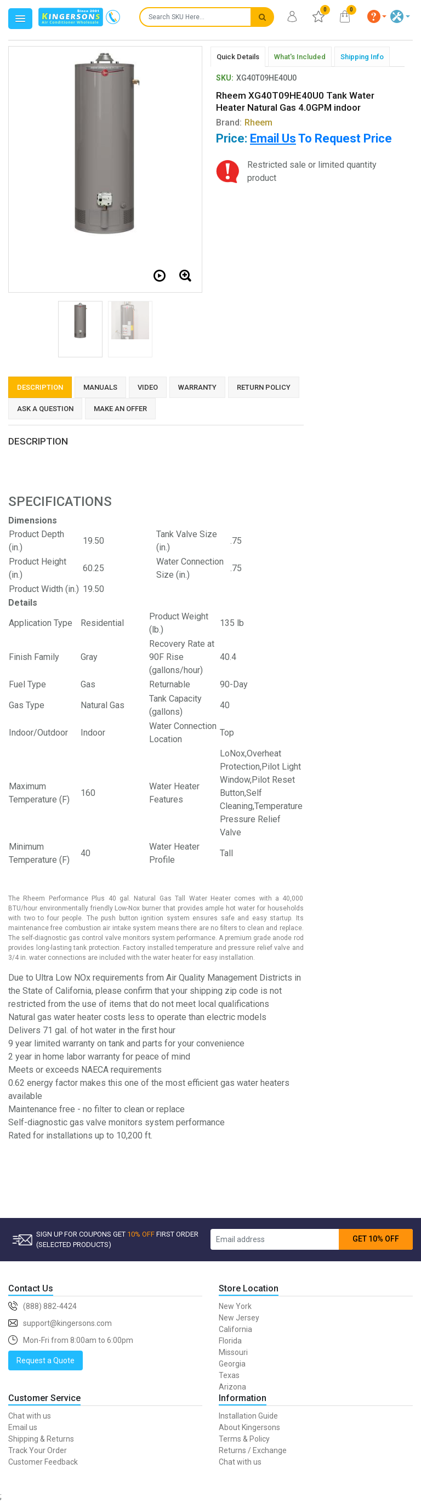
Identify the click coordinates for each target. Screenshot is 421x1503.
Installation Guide (248, 1415)
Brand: (244, 122)
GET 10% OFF (375, 1238)
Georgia (232, 1363)
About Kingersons (249, 1427)
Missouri (233, 1352)
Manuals (100, 387)
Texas (229, 1375)
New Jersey (239, 1317)
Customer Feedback (43, 1462)
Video (148, 387)
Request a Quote (45, 1360)
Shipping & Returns (41, 1438)
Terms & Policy (244, 1438)
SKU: (225, 77)
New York (235, 1306)
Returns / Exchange (253, 1450)
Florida (230, 1340)
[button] (377, 16)
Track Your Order (37, 1450)
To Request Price (321, 138)
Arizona (232, 1386)
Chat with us (29, 1415)
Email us (22, 1427)
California (235, 1329)
